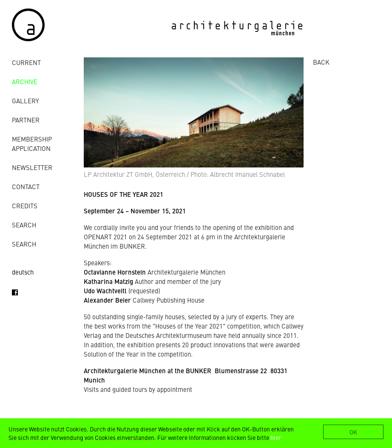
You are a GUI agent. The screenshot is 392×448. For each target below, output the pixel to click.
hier (275, 437)
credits (24, 205)
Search (24, 224)
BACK (321, 61)
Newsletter (32, 167)
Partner (26, 119)
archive (24, 81)
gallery (25, 100)
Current (26, 62)
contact (26, 186)
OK (353, 432)
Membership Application (32, 143)
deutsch (23, 271)
